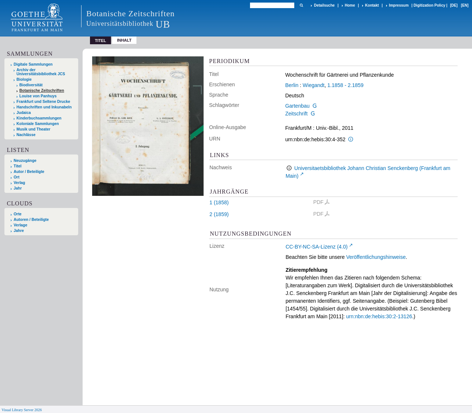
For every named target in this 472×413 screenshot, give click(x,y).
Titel (17, 166)
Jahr (18, 188)
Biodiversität (31, 85)
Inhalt (124, 40)
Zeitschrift (296, 114)
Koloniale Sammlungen (38, 124)
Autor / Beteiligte (29, 172)
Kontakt (372, 5)
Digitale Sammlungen (33, 64)
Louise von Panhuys (38, 96)
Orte (17, 214)
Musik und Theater (34, 129)
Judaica (24, 113)
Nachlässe (26, 135)
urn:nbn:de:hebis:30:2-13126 (379, 316)
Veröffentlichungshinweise (376, 257)
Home (350, 5)
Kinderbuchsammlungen (39, 118)
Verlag (19, 183)
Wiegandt (313, 85)
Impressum (399, 5)
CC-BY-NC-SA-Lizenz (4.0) (316, 247)
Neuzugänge (25, 161)
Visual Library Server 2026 (21, 410)
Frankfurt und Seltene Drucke (43, 102)
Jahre (19, 231)
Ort (17, 177)
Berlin (291, 85)
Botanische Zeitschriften (42, 90)
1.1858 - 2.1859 (345, 85)
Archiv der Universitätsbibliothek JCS (41, 72)
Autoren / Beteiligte (31, 220)
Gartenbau (297, 106)
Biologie (24, 79)
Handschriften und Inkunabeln (44, 107)
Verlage (20, 225)
